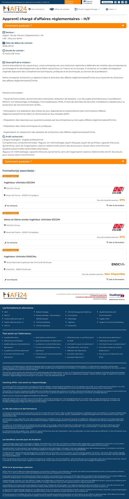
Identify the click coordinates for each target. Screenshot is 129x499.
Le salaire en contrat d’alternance (48, 344)
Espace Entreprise (87, 2)
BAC (6, 312)
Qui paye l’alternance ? (75, 357)
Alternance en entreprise (13, 341)
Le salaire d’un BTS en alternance (16, 351)
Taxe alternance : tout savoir (77, 347)
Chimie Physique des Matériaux (79, 312)
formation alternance (75, 354)
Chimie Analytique (43, 322)
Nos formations (37, 9)
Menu (111, 9)
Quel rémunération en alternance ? (49, 341)
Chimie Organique (43, 326)
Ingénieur (71, 322)
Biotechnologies (42, 312)
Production (72, 326)
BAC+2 (7, 315)
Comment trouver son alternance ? (80, 344)
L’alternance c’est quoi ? (108, 341)
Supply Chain (104, 319)
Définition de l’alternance (76, 351)
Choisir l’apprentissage (87, 9)
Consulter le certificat (100, 299)
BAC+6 (7, 326)
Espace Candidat (70, 2)
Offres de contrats (61, 9)
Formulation (72, 315)
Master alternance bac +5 (14, 322)
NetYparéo (107, 2)
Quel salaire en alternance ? (46, 337)
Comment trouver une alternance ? (112, 344)
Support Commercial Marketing (111, 322)
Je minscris (12, 206)
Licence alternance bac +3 (14, 319)
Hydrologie (72, 319)
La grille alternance (11, 337)
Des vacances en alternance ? (110, 337)
